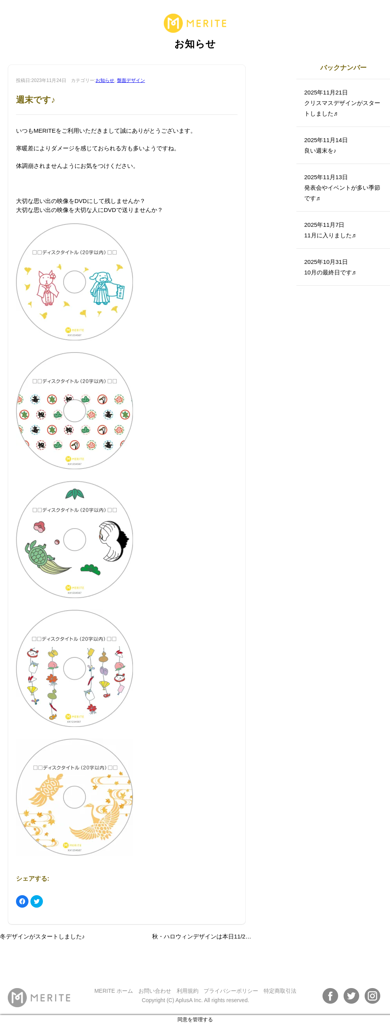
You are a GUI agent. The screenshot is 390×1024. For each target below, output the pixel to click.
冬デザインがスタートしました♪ (42, 936)
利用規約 (188, 991)
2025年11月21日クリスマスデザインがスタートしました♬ (342, 103)
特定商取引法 (280, 991)
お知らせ (105, 80)
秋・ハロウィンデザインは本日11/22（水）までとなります (229, 936)
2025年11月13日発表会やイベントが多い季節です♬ (342, 187)
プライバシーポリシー (231, 991)
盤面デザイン (131, 80)
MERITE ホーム (113, 991)
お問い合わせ (154, 991)
